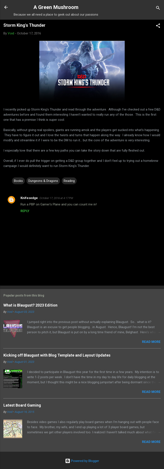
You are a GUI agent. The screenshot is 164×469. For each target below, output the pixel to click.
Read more (151, 342)
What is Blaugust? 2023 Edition (30, 305)
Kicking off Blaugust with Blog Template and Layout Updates (56, 355)
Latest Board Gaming (22, 405)
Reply (24, 211)
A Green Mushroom (56, 7)
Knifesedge (29, 198)
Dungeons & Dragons (43, 181)
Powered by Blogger (82, 461)
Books (18, 181)
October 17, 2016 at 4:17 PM (56, 198)
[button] (158, 26)
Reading (69, 181)
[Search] (158, 8)
